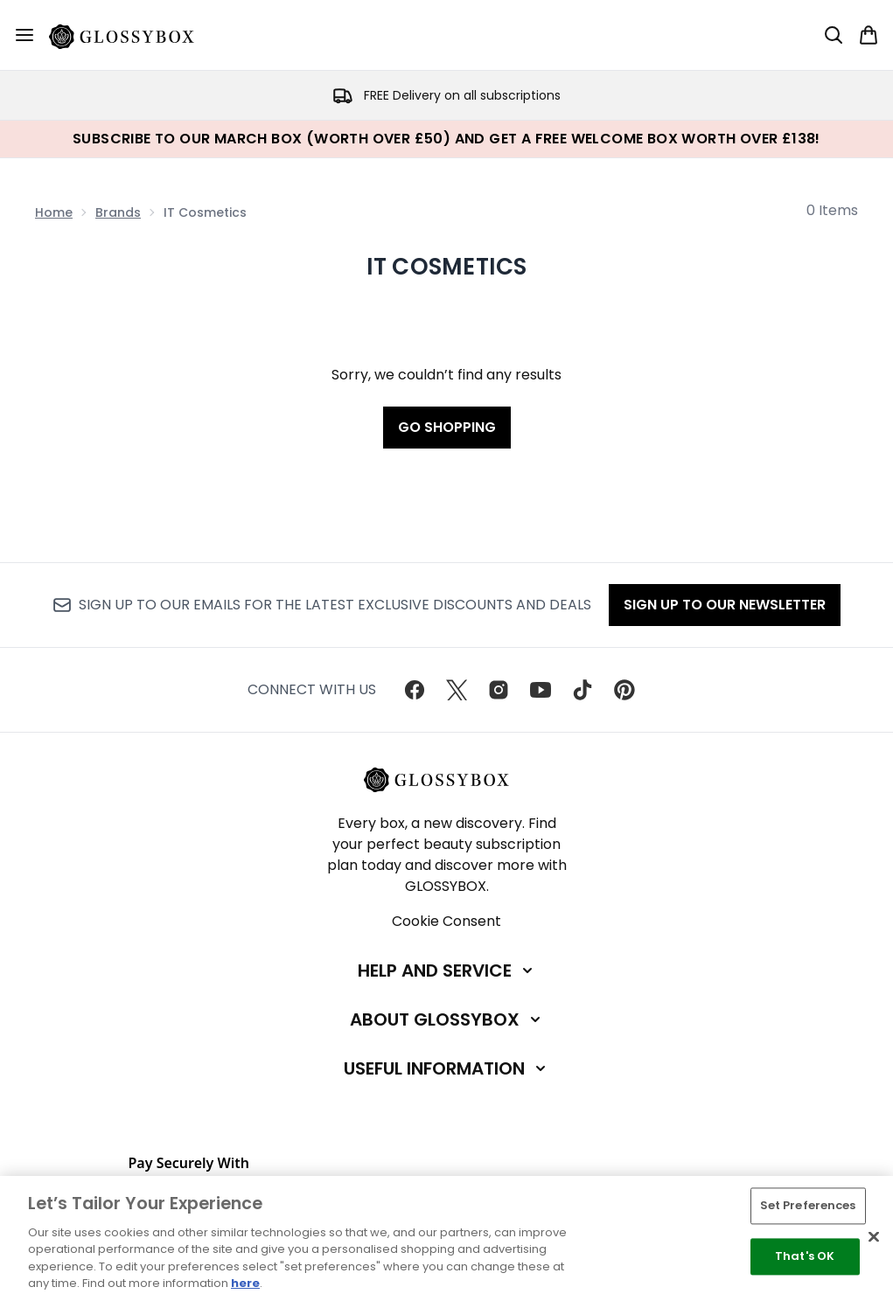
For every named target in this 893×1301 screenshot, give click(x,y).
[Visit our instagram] (499, 690)
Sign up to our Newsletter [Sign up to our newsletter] (725, 605)
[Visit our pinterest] (624, 690)
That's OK (804, 1256)
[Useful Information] (446, 1068)
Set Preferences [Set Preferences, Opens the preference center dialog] (808, 1206)
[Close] (874, 1237)
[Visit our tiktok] (582, 690)
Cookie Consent (446, 921)
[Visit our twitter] (457, 690)
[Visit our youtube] (541, 690)
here (245, 1283)
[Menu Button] (24, 34)
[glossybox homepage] (132, 35)
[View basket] (868, 34)
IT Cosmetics (446, 266)
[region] (446, 1238)
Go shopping (447, 427)
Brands (118, 212)
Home (54, 212)
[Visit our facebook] (415, 690)
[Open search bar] (833, 34)
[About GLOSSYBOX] (447, 1019)
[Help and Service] (447, 970)
